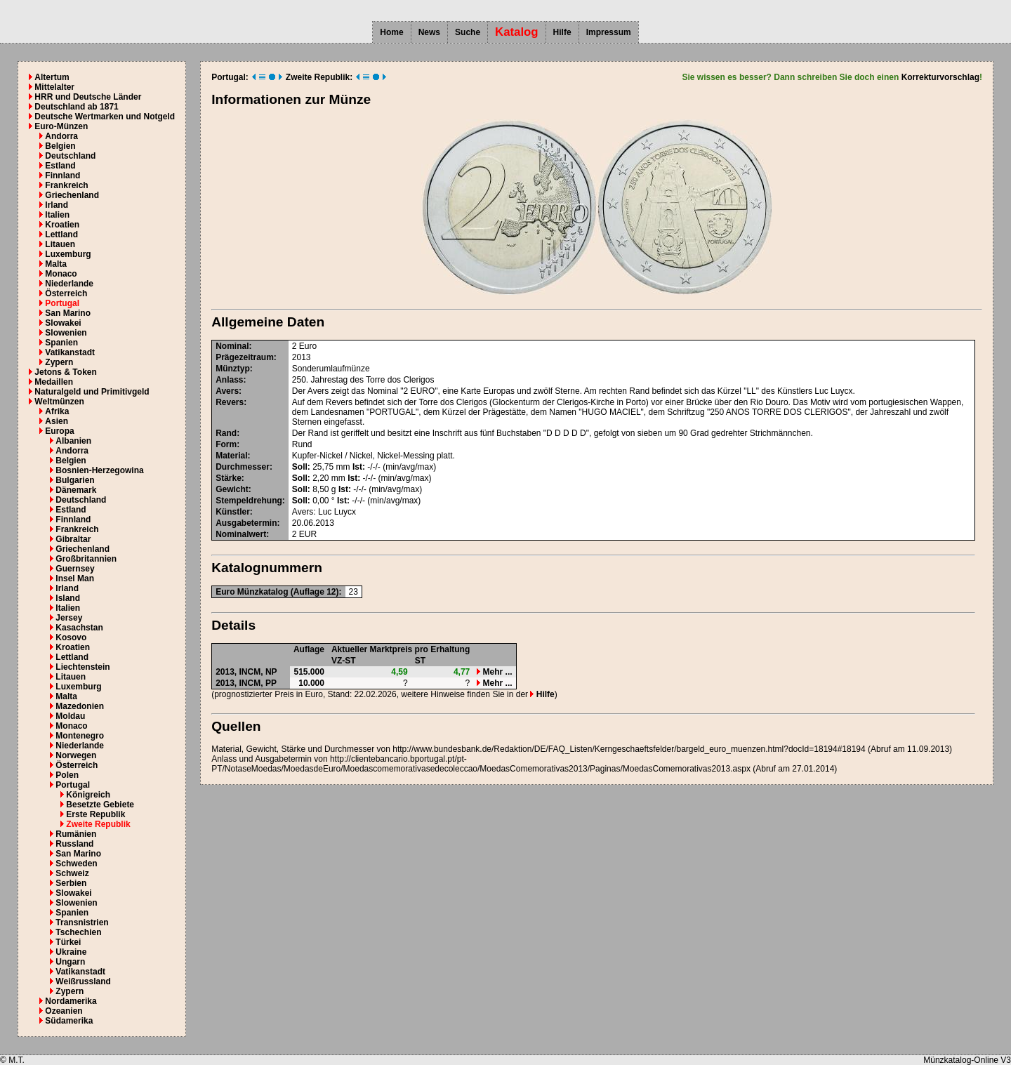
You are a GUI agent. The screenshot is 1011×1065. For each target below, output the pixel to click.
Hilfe (562, 32)
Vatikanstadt (70, 352)
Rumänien (75, 834)
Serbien (70, 883)
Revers (230, 402)
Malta (56, 264)
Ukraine (70, 952)
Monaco (61, 274)
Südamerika (69, 1021)
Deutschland (70, 156)
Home (391, 32)
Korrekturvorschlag (940, 77)
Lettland (61, 234)
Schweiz (71, 873)
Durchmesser (243, 467)
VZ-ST (343, 661)
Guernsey (74, 569)
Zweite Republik (98, 824)
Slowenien (65, 333)
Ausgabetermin (246, 523)
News (429, 32)
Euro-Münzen (61, 126)
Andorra (61, 136)
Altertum (51, 77)
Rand (226, 433)
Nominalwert (241, 534)
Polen (67, 775)
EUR (308, 534)
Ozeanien (63, 1011)
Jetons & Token (65, 372)
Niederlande (69, 284)
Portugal (62, 303)
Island (67, 598)
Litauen (60, 244)
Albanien (73, 441)
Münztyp (233, 368)
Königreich (88, 795)
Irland (56, 205)
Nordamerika (70, 1001)
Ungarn (70, 962)
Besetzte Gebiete (100, 804)
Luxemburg (68, 254)
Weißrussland (82, 981)
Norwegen (75, 755)
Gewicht (232, 489)
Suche (467, 32)
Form (226, 444)
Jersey (68, 618)
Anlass (229, 380)
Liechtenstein (82, 667)
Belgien (60, 146)
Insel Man (74, 578)
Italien (57, 215)
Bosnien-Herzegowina (99, 470)
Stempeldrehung (249, 500)
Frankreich (66, 185)
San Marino (68, 313)
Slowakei (63, 323)
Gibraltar (73, 539)
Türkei (68, 942)
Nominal (232, 346)
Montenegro (79, 736)
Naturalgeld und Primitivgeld (91, 392)
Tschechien (78, 932)
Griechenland (72, 195)
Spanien (61, 343)
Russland (74, 844)
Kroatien (62, 225)
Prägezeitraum (245, 357)
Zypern (59, 362)
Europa (59, 431)
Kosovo (70, 637)
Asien (56, 421)
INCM (250, 672)
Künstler (233, 512)
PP (271, 683)
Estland (60, 166)
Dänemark (75, 490)
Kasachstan (79, 628)
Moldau (70, 716)
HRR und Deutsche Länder (87, 97)
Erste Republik (95, 814)
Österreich (66, 293)
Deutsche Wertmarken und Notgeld (104, 116)
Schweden (76, 863)
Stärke (229, 478)
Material (231, 456)
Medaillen (53, 382)
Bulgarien (74, 480)
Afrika (57, 411)
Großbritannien (86, 559)
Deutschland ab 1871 (76, 107)
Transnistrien (81, 922)
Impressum (608, 32)
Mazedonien (79, 706)
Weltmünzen (59, 401)
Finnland (62, 175)
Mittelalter (54, 87)
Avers (227, 391)
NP (271, 672)
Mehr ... (494, 672)
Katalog (516, 32)
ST (420, 661)
